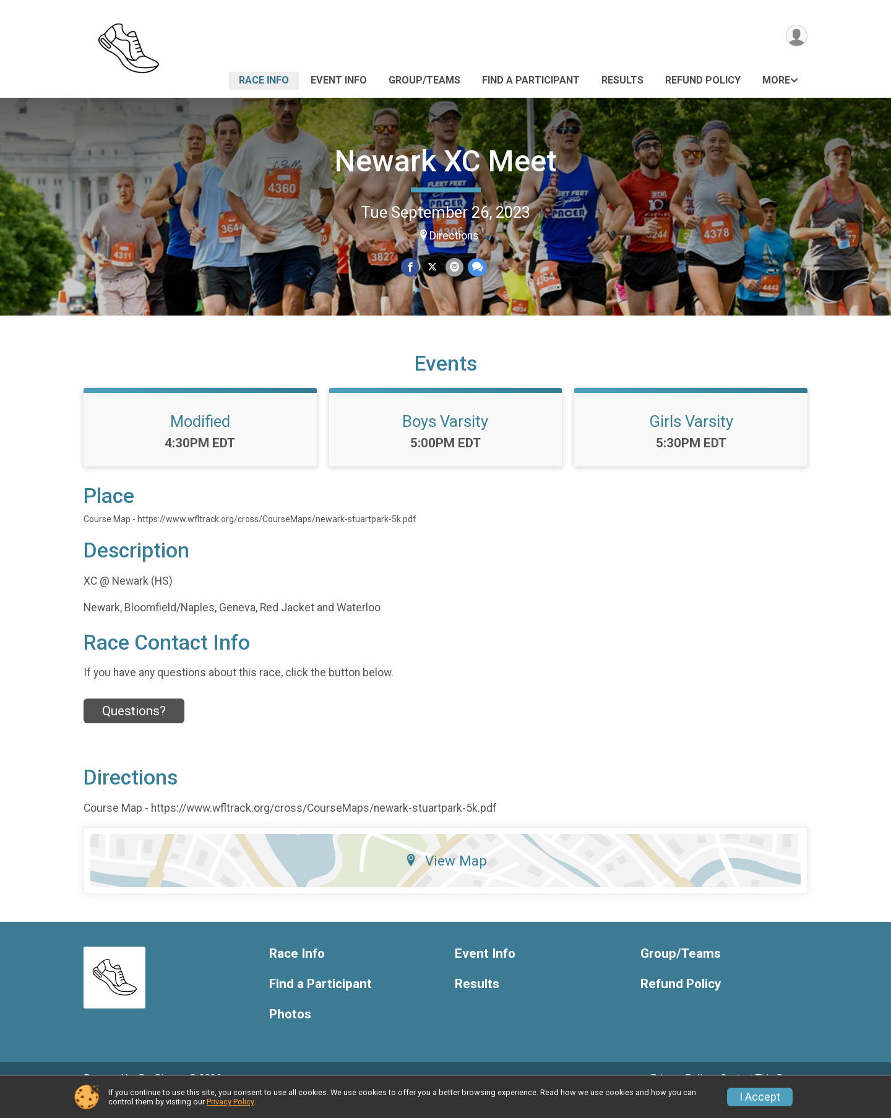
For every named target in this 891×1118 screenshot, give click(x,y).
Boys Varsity (445, 438)
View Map (446, 878)
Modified (200, 438)
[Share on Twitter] (432, 268)
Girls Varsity (691, 438)
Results (622, 80)
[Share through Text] (476, 268)
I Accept (759, 1097)
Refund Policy (703, 80)
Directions (454, 236)
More (776, 80)
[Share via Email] (454, 268)
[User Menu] (796, 36)
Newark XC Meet (445, 161)
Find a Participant (531, 80)
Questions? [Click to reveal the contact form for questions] (134, 728)
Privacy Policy (230, 1101)
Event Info (339, 80)
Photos (290, 1031)
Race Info (264, 80)
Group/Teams (424, 80)
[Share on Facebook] (411, 268)
